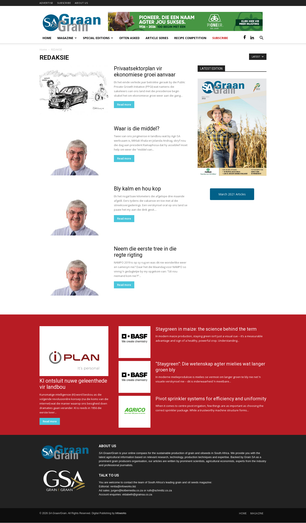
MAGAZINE (256, 513)
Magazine (67, 38)
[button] (261, 38)
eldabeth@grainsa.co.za (137, 494)
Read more (124, 104)
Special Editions (98, 38)
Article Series (157, 38)
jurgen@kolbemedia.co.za (127, 490)
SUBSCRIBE (64, 2)
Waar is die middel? (136, 128)
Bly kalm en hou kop (137, 189)
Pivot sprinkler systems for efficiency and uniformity (211, 398)
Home (46, 38)
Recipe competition (190, 38)
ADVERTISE (46, 2)
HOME (242, 513)
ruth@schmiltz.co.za (159, 490)
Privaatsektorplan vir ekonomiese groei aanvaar (145, 71)
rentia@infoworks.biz (123, 486)
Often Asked (129, 38)
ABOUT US (81, 2)
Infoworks (120, 513)
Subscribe (220, 38)
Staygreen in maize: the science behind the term (206, 329)
